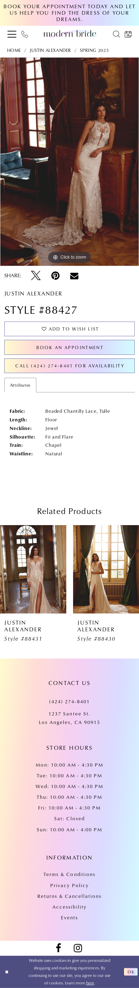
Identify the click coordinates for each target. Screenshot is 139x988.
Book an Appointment (69, 347)
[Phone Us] (25, 33)
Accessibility (69, 906)
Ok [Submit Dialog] (131, 972)
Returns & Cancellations (69, 895)
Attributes (20, 385)
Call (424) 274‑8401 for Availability (69, 365)
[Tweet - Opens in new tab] (36, 275)
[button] (12, 33)
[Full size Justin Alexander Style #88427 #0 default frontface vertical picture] (69, 162)
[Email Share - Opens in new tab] (74, 276)
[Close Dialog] (6, 971)
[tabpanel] (69, 162)
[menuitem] (12, 33)
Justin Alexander (50, 50)
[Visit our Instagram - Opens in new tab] (78, 948)
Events (69, 917)
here (90, 982)
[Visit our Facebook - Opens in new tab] (58, 948)
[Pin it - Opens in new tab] (55, 275)
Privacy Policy (69, 885)
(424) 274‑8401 (69, 701)
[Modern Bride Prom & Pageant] (69, 33)
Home (14, 50)
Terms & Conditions (69, 874)
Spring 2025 (94, 50)
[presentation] (33, 569)
